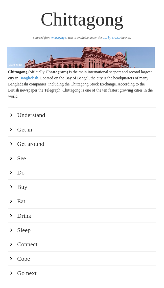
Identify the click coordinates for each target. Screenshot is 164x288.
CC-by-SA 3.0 (112, 37)
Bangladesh (28, 78)
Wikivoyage (58, 37)
